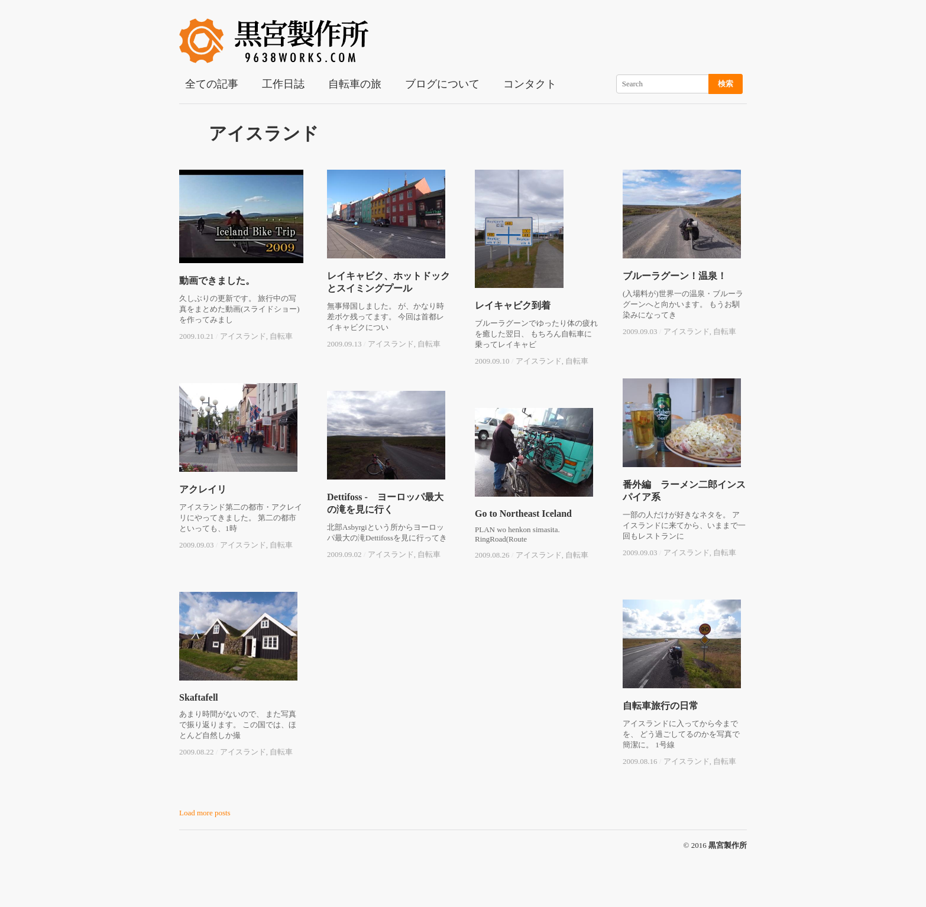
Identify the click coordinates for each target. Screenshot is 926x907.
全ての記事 (211, 84)
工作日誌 (283, 84)
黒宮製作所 (727, 845)
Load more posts (205, 812)
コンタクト (529, 84)
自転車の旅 (354, 84)
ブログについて (442, 84)
